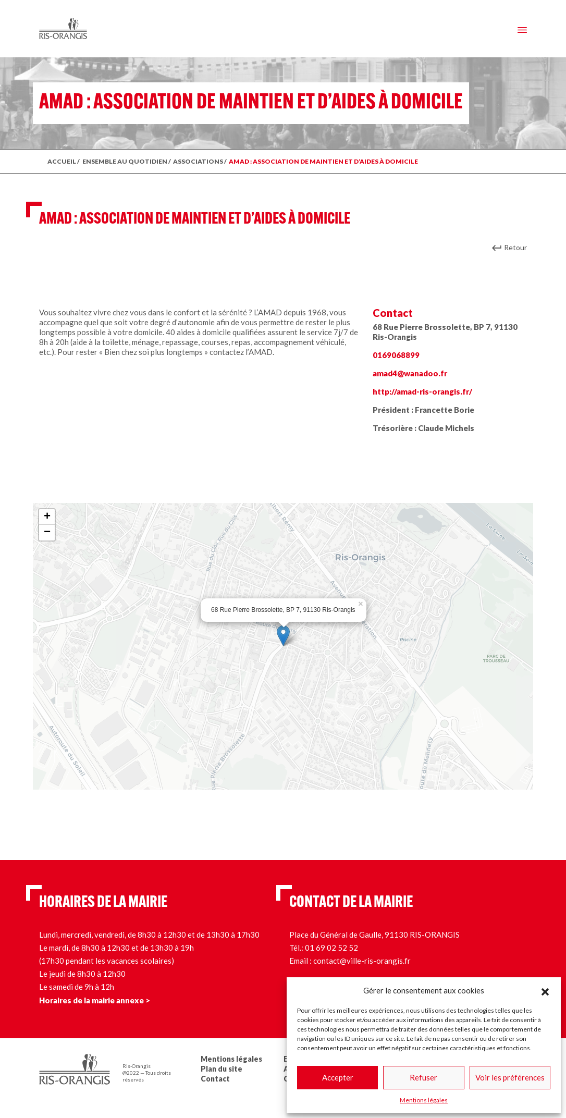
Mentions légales (424, 1100)
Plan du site (221, 1068)
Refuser (423, 1077)
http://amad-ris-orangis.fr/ (422, 391)
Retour (515, 247)
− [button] (47, 532)
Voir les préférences (510, 1077)
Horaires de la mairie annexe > (94, 1000)
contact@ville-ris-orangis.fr (362, 960)
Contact (215, 1078)
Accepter (337, 1077)
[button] (545, 990)
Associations (198, 161)
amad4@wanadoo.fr (410, 373)
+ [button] (47, 517)
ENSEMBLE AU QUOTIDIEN (124, 161)
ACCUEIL (61, 161)
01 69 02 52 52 (331, 947)
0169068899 (396, 355)
